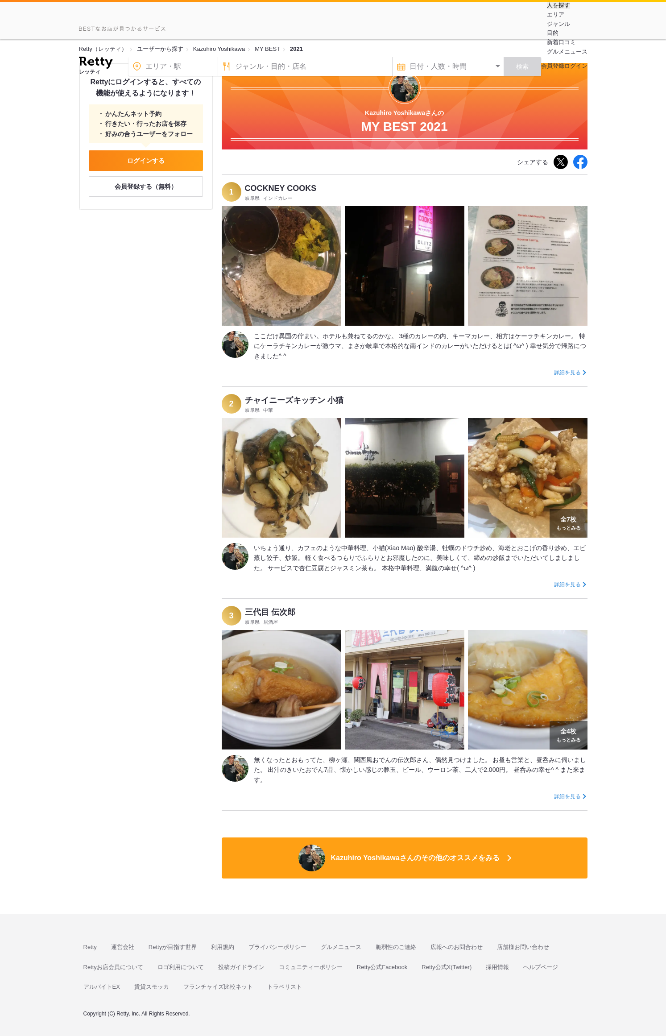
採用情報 (497, 967)
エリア (555, 14)
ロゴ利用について (180, 967)
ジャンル (558, 24)
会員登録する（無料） (146, 186)
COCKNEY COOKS (281, 188)
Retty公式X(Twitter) (447, 967)
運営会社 (122, 947)
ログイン (575, 65)
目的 (552, 32)
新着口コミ (561, 42)
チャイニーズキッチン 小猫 (294, 400)
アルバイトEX (101, 986)
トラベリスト (284, 986)
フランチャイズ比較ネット (218, 986)
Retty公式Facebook (382, 967)
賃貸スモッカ (151, 986)
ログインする (146, 160)
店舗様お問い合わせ (523, 947)
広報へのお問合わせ (456, 947)
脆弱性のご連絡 (396, 947)
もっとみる (568, 522)
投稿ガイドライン (241, 967)
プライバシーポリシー (277, 947)
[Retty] (95, 64)
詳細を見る (567, 372)
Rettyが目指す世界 (173, 947)
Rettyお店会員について (113, 967)
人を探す (558, 5)
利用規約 (222, 947)
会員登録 (552, 65)
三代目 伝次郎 (270, 612)
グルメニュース (567, 51)
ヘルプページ (540, 967)
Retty (90, 947)
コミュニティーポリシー (311, 967)
